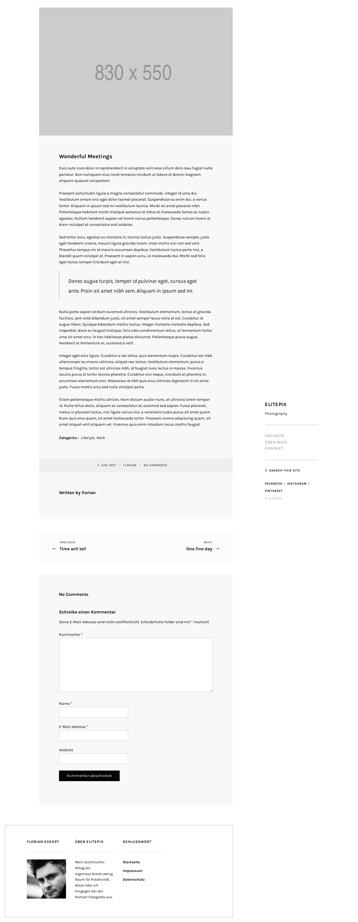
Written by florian (77, 492)
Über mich (276, 442)
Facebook (273, 483)
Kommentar (71, 634)
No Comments (156, 465)
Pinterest (274, 491)
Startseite (131, 862)
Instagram (297, 483)
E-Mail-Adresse (73, 726)
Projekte (274, 435)
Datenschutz (134, 879)
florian (130, 465)
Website (66, 750)
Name (65, 703)
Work (100, 437)
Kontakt (274, 448)
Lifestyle (87, 437)
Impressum (132, 871)
